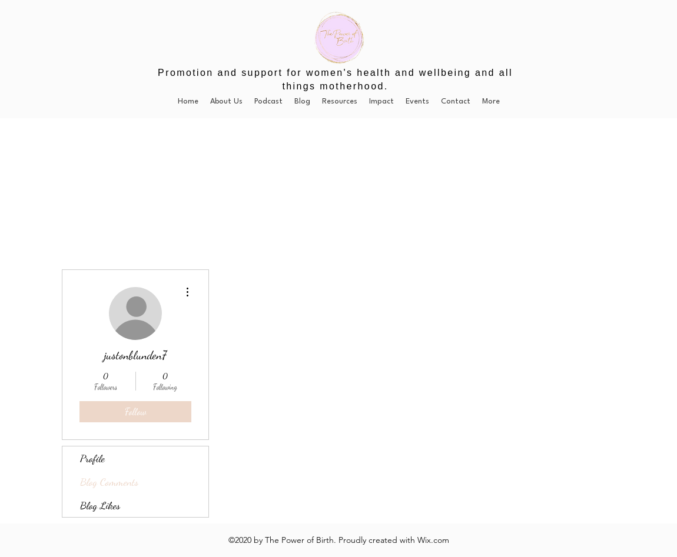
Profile (92, 458)
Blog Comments (109, 481)
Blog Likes (100, 505)
